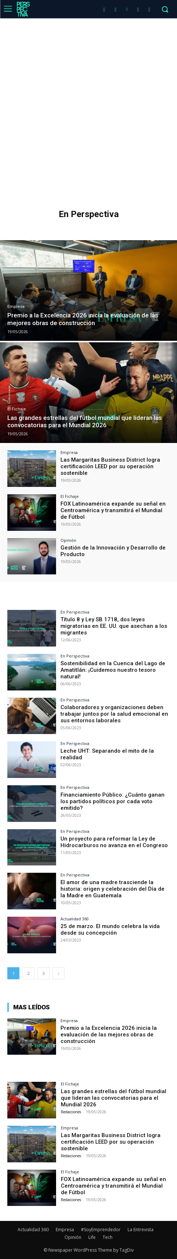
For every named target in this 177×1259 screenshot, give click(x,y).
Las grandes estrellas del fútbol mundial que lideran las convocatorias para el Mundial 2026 (113, 1098)
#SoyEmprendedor (101, 1229)
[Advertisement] (88, 110)
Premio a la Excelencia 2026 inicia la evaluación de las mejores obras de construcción (108, 1034)
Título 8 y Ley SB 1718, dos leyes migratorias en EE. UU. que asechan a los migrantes (113, 626)
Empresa (16, 306)
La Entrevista (141, 1229)
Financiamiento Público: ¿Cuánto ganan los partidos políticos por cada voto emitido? (112, 801)
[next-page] (58, 973)
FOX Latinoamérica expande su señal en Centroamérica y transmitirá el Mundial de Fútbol (113, 510)
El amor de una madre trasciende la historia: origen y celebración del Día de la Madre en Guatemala (112, 889)
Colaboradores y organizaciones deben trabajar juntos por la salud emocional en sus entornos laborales (114, 714)
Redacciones (71, 1111)
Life (92, 1237)
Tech (108, 1237)
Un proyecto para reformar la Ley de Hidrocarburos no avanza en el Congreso (114, 842)
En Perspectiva (74, 612)
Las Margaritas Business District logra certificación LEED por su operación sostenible (110, 466)
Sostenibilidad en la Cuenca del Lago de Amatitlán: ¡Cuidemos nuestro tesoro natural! (112, 670)
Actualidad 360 (74, 919)
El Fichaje (16, 409)
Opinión (68, 540)
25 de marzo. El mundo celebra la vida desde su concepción (110, 929)
